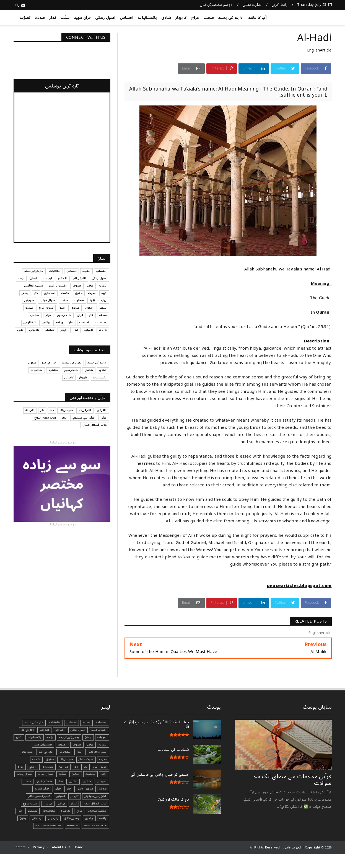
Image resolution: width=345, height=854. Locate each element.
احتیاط (86, 722)
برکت (50, 737)
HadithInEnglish (48, 825)
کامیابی (60, 796)
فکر (69, 788)
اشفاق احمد (99, 730)
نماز (52, 18)
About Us (59, 847)
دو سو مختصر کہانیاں (216, 5)
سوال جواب (45, 774)
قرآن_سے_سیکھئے (95, 796)
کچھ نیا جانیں (310, 16)
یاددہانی (37, 818)
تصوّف (25, 18)
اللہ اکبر (60, 730)
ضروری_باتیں (85, 788)
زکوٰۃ (104, 774)
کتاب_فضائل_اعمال (94, 803)
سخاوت (90, 774)
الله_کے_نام (27, 730)
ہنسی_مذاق (71, 818)
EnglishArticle (319, 50)
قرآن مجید (82, 18)
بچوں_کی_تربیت (69, 737)
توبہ (79, 752)
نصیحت (32, 811)
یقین (23, 818)
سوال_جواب (24, 774)
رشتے (32, 767)
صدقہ (40, 18)
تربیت (103, 744)
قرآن (58, 788)
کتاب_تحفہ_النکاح (39, 796)
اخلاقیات (55, 722)
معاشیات (49, 811)
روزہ (21, 767)
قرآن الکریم (42, 788)
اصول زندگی (105, 18)
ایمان (88, 737)
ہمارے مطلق (251, 5)
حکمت (36, 759)
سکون (76, 774)
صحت (208, 18)
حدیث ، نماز (86, 759)
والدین (89, 818)
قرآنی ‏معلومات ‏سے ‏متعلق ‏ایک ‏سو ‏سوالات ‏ (292, 780)
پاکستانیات (147, 18)
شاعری (73, 781)
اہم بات (102, 737)
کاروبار (180, 18)
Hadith (72, 825)
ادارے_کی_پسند (231, 18)
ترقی (90, 744)
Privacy (38, 847)
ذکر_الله (63, 767)
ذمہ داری (47, 767)
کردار (74, 803)
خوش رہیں (100, 767)
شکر (60, 781)
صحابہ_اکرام (44, 781)
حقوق (50, 759)
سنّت (65, 18)
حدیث (103, 759)
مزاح (195, 18)
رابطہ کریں (279, 5)
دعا (85, 767)
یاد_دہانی (53, 818)
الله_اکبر (44, 730)
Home (78, 847)
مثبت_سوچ (30, 803)
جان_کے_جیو (46, 752)
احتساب (101, 722)
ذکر (76, 767)
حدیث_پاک (66, 759)
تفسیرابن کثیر (43, 744)
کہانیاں (47, 803)
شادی (166, 18)
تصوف (76, 744)
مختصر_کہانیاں (97, 811)
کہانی (61, 803)
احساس (126, 18)
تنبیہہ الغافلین (97, 752)
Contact (19, 847)
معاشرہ (66, 811)
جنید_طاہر (27, 752)
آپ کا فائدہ (257, 18)
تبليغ (19, 737)
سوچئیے (102, 781)
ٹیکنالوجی (65, 752)
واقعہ (103, 818)
